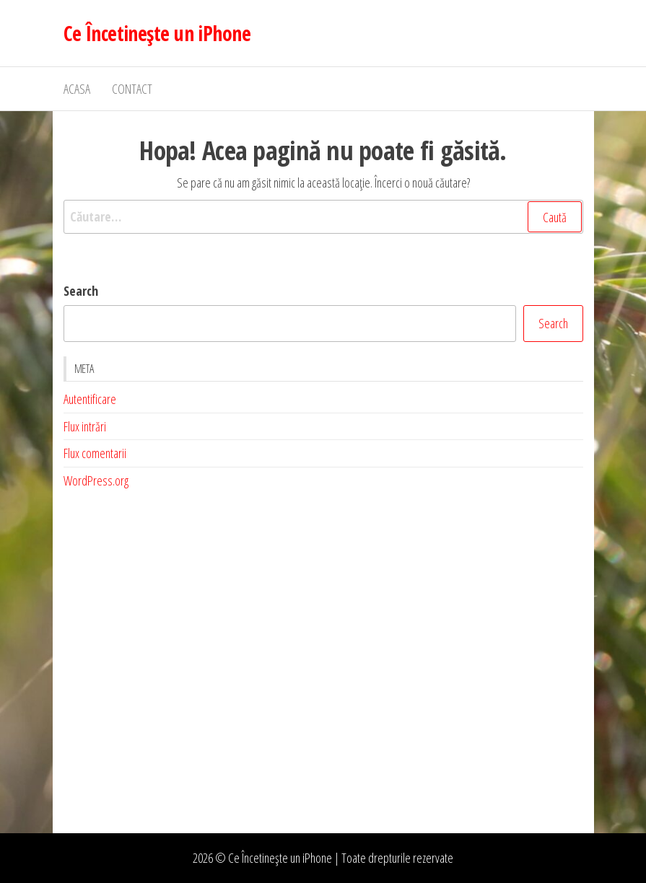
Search (81, 290)
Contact (132, 88)
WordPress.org (96, 480)
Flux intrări (85, 426)
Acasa (77, 88)
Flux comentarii (95, 453)
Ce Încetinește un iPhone (157, 33)
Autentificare (90, 399)
